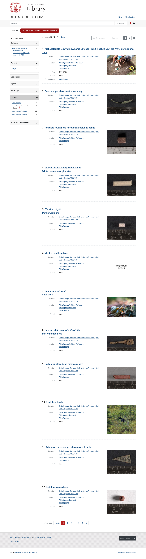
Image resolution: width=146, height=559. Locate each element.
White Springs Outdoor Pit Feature (71, 63)
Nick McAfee (63, 79)
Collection (15, 43)
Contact (49, 537)
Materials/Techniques (20, 122)
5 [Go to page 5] (78, 523)
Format (14, 63)
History (120, 17)
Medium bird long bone (56, 253)
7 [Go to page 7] (86, 523)
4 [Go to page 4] (75, 523)
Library (36, 7)
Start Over (14, 30)
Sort (99, 38)
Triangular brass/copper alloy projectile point (69, 447)
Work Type (15, 90)
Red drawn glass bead (57, 487)
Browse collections (39, 537)
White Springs (16, 103)
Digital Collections (27, 17)
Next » (63, 37)
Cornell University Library (22, 552)
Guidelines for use (26, 537)
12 (115, 38)
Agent (13, 84)
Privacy (34, 552)
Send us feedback (127, 538)
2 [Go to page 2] (67, 523)
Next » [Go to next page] (57, 523)
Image (14, 68)
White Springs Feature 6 (19, 111)
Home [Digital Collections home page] (12, 537)
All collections (130, 17)
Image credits (14, 541)
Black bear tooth (54, 402)
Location (14, 97)
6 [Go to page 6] (82, 523)
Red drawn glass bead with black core (64, 364)
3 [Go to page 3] (71, 523)
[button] (39, 30)
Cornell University (15, 7)
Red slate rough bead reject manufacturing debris (70, 127)
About (17, 537)
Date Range (15, 77)
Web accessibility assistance (127, 552)
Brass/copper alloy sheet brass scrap (63, 91)
